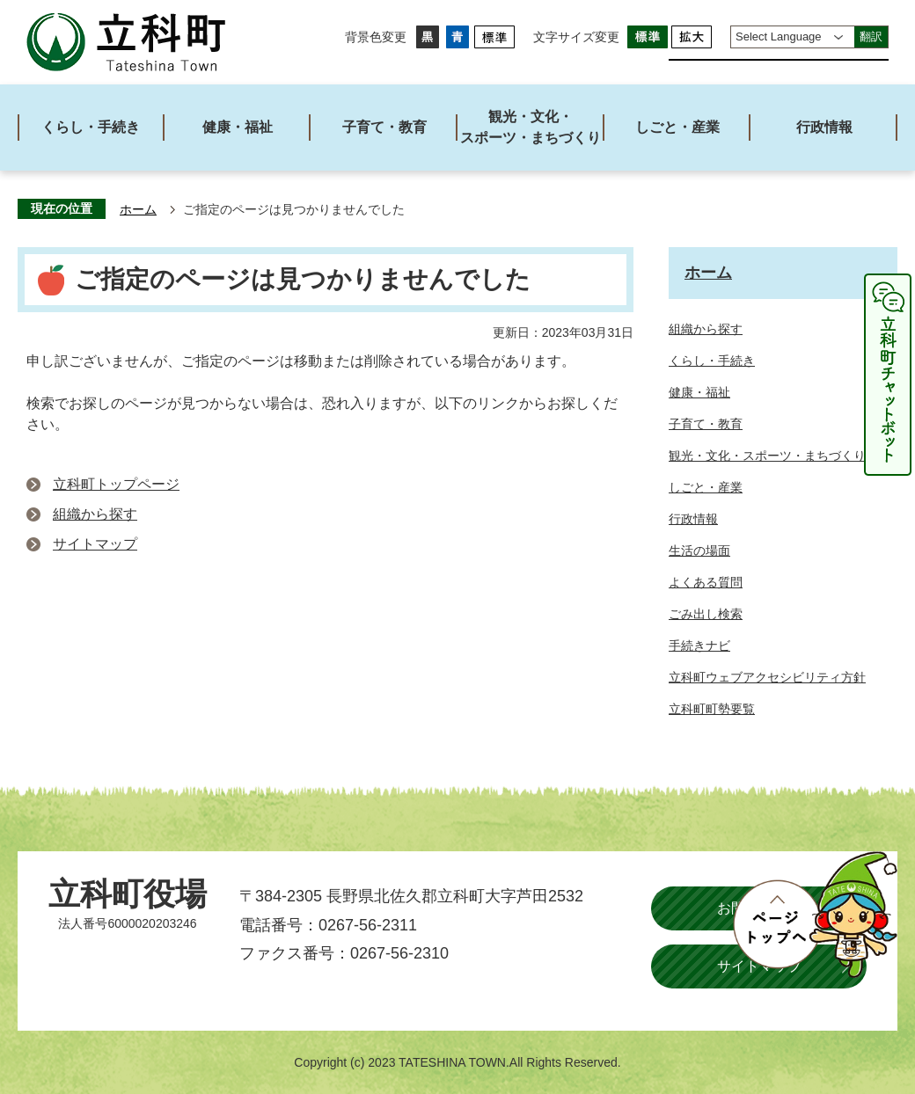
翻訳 (871, 36)
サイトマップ (95, 543)
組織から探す (95, 514)
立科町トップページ (116, 484)
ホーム (138, 209)
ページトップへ (814, 914)
